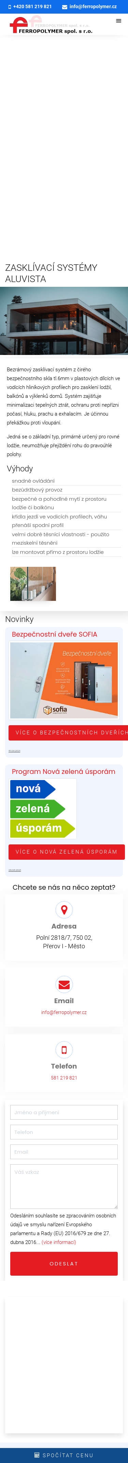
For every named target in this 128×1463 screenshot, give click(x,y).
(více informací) (59, 1242)
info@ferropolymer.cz (89, 7)
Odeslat (64, 1263)
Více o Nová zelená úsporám (67, 852)
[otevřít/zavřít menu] (118, 22)
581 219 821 (64, 1077)
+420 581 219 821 (30, 7)
